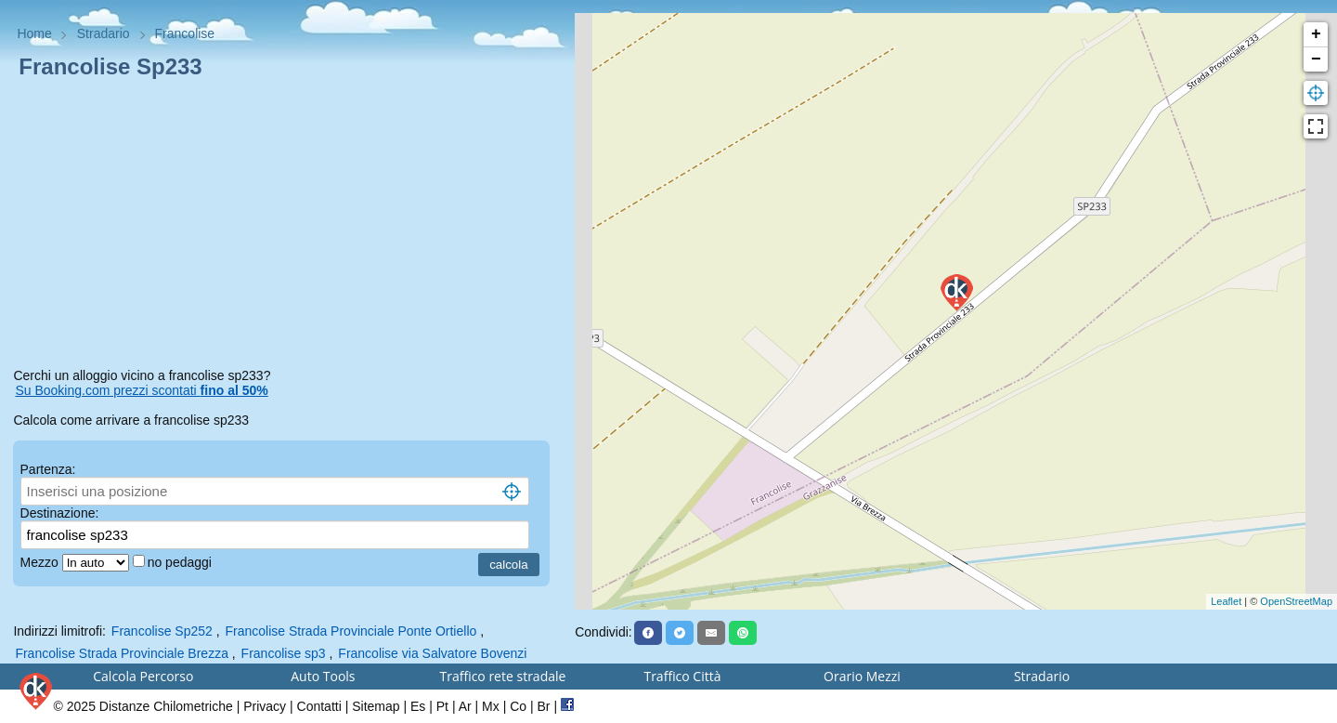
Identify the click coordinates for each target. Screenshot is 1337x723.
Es (417, 706)
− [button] (1316, 59)
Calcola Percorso (143, 676)
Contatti (319, 706)
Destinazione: (59, 513)
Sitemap (375, 706)
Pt (442, 706)
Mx (491, 706)
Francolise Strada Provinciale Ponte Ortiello (350, 631)
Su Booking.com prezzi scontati (141, 390)
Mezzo (41, 562)
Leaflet (1226, 601)
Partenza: (48, 469)
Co (518, 706)
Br (544, 706)
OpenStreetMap (1296, 601)
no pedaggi (181, 562)
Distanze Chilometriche (166, 706)
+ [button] (1316, 34)
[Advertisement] (287, 227)
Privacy (264, 706)
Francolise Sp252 (162, 631)
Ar (465, 706)
